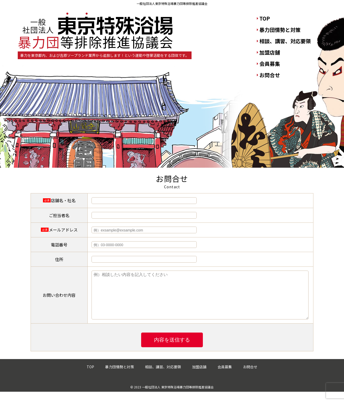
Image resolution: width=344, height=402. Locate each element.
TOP (264, 18)
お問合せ (269, 75)
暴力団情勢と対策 (280, 29)
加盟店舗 (269, 52)
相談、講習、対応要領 (285, 41)
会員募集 (269, 63)
